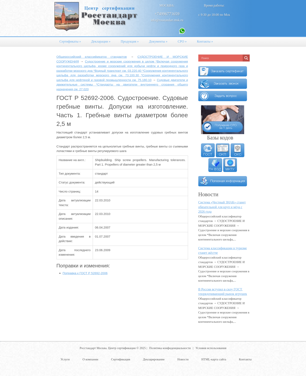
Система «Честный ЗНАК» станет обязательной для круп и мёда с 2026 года (222, 207)
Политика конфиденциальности (170, 348)
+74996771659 (167, 14)
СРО (182, 41)
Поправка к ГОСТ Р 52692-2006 (85, 273)
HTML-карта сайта (213, 359)
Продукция (130, 41)
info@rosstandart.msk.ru (167, 20)
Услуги (65, 359)
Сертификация (120, 359)
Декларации (101, 41)
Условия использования (210, 348)
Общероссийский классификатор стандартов (92, 56)
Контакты (205, 41)
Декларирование (154, 359)
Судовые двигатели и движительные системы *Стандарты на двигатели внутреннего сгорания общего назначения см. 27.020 (122, 84)
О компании (90, 359)
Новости (182, 359)
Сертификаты (70, 41)
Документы (158, 41)
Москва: (166, 5)
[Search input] (221, 58)
